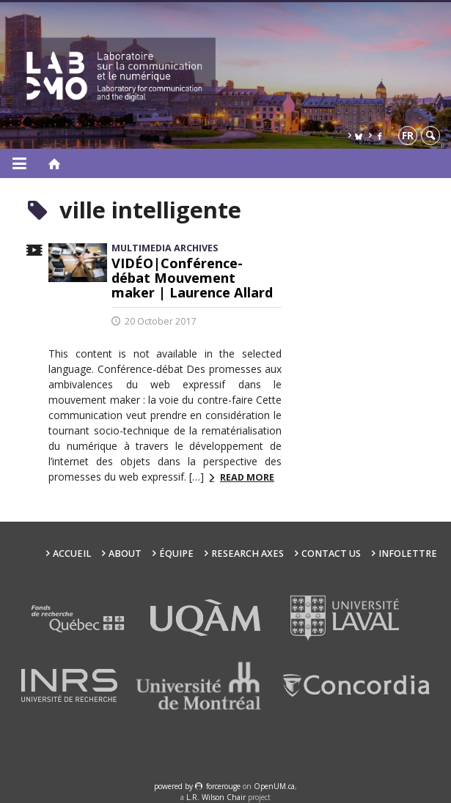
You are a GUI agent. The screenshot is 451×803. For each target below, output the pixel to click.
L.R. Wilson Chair (216, 797)
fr (408, 135)
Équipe (176, 553)
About (125, 553)
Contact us (331, 553)
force (223, 786)
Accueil (72, 553)
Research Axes (247, 553)
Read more (247, 477)
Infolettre (407, 553)
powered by (174, 786)
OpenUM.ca (274, 786)
